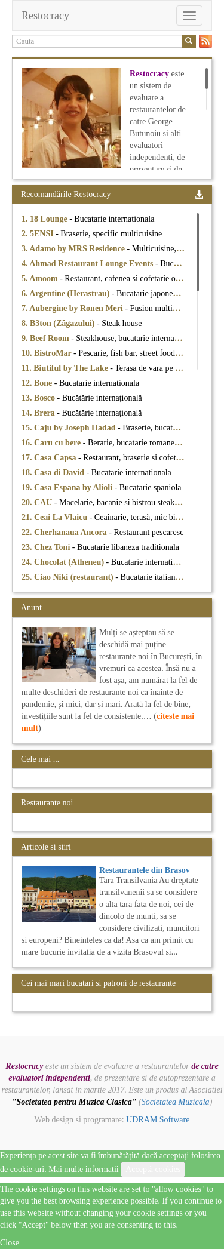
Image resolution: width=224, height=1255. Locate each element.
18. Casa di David (54, 472)
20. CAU (38, 502)
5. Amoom (41, 278)
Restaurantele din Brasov (144, 870)
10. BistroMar (47, 353)
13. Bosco (39, 397)
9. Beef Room (46, 338)
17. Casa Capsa (50, 457)
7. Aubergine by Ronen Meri (73, 308)
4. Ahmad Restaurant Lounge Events (88, 263)
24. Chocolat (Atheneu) (64, 562)
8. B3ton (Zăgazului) (59, 323)
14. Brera (39, 412)
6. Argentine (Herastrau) (67, 293)
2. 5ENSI (39, 233)
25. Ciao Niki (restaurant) (68, 577)
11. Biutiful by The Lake (66, 368)
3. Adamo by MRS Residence (74, 248)
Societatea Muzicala (176, 1101)
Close (9, 1242)
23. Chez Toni (47, 547)
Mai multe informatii (83, 1169)
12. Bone (38, 383)
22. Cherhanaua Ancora (65, 532)
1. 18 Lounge (45, 218)
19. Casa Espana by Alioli (68, 487)
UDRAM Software (157, 1119)
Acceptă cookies (152, 1169)
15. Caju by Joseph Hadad (70, 427)
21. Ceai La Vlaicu (56, 517)
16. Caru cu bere (52, 442)
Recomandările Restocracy (66, 194)
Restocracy (45, 15)
